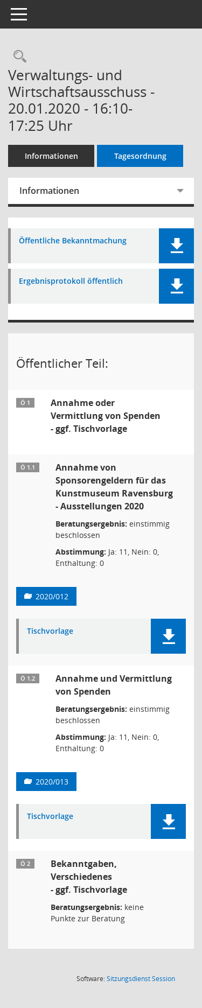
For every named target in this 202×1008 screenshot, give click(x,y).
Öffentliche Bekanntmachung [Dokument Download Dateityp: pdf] (73, 241)
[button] (176, 245)
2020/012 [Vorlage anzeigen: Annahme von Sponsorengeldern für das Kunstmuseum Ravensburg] (52, 596)
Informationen (51, 156)
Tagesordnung (140, 156)
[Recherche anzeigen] (17, 57)
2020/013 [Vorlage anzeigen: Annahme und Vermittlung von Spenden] (52, 781)
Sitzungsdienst (141, 978)
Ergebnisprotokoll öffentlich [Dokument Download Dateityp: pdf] (71, 281)
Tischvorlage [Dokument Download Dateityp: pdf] (50, 631)
